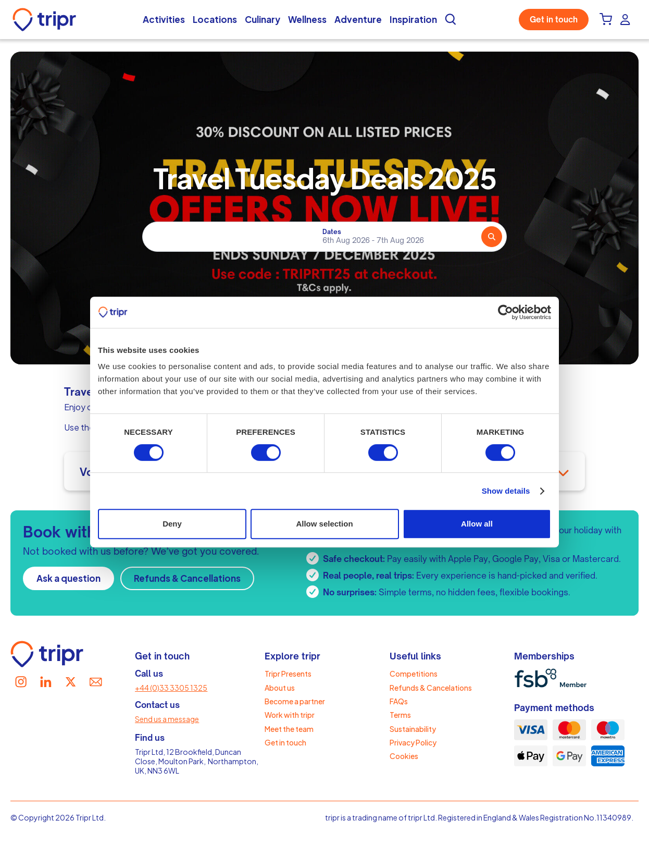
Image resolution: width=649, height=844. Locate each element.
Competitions (414, 673)
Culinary (262, 19)
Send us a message (167, 719)
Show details (506, 490)
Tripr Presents (288, 673)
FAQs (399, 701)
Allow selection (324, 523)
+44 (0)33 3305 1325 (171, 687)
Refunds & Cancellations (187, 578)
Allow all (477, 523)
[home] (47, 19)
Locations (215, 19)
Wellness (307, 19)
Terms (400, 714)
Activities (164, 19)
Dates (331, 232)
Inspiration (413, 19)
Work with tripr (290, 714)
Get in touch (554, 20)
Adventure (358, 19)
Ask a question (68, 578)
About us (280, 687)
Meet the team (289, 728)
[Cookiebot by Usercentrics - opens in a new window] (505, 312)
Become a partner (295, 701)
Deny (172, 523)
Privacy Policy (413, 742)
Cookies (404, 756)
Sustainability (413, 728)
